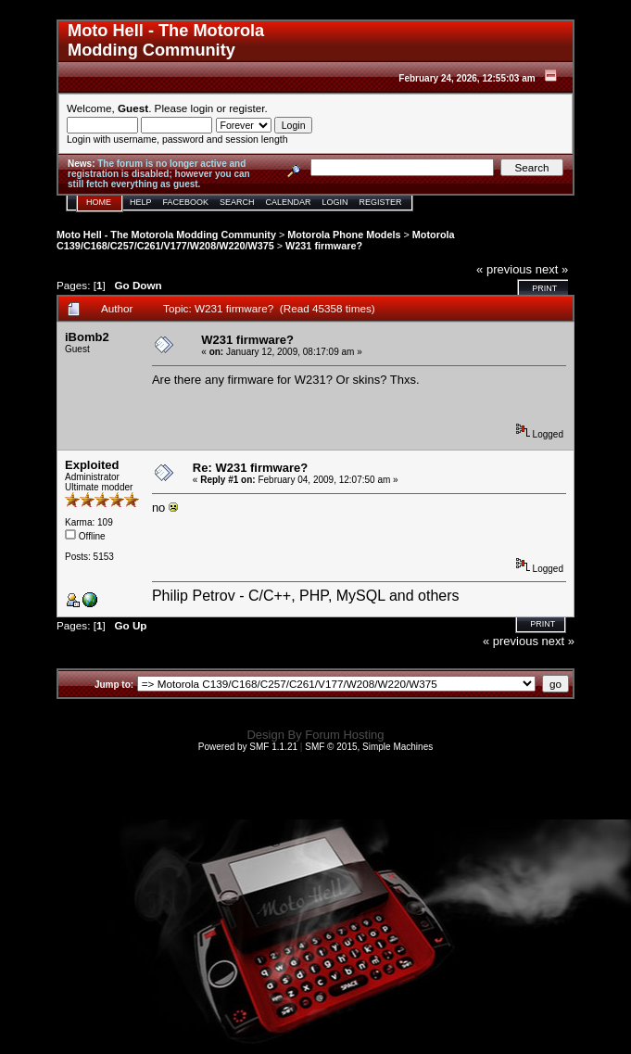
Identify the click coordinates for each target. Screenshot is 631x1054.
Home (98, 202)
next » (552, 269)
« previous (504, 269)
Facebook (186, 202)
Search (237, 202)
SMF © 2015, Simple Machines (369, 747)
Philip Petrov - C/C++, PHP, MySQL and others (306, 595)
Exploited (92, 465)
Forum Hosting (344, 735)
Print (544, 288)
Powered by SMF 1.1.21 (247, 747)
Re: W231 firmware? (250, 468)
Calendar (288, 202)
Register (381, 202)
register (246, 108)
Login (335, 202)
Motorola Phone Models (343, 234)
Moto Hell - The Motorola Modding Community (166, 234)
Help (141, 202)
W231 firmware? (323, 245)
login (202, 108)
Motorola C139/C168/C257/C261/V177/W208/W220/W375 (256, 240)
